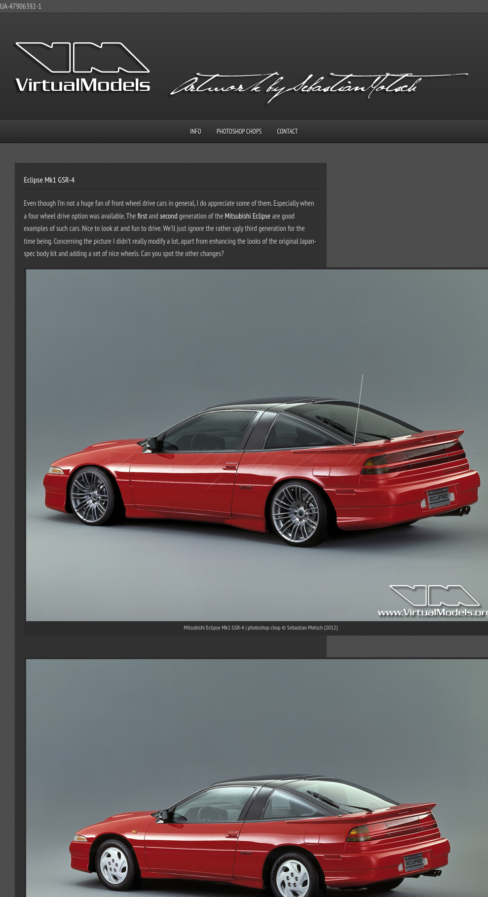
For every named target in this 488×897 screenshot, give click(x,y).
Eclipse (261, 216)
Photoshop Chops (239, 131)
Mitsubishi (238, 216)
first (143, 216)
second (169, 216)
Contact (287, 131)
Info (195, 131)
